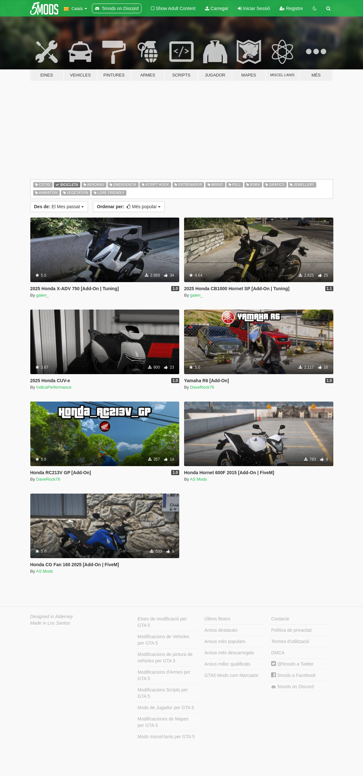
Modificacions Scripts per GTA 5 (163, 693)
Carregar (216, 8)
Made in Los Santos (50, 623)
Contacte (280, 618)
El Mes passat (59, 206)
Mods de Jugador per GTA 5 (166, 707)
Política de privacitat (291, 630)
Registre (291, 8)
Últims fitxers (217, 618)
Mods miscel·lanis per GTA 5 (166, 736)
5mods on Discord (292, 686)
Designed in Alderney (51, 616)
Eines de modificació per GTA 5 (162, 622)
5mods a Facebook (293, 675)
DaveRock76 (202, 387)
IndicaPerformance (53, 387)
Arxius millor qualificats (227, 664)
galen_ (42, 295)
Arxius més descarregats (229, 652)
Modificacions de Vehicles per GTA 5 (163, 640)
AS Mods (198, 479)
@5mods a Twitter (292, 664)
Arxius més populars (224, 641)
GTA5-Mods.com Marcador (231, 675)
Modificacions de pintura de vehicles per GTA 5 (165, 657)
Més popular (129, 206)
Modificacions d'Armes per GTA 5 (164, 675)
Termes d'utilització (290, 641)
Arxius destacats (221, 630)
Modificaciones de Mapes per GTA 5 (163, 722)
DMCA (277, 652)
